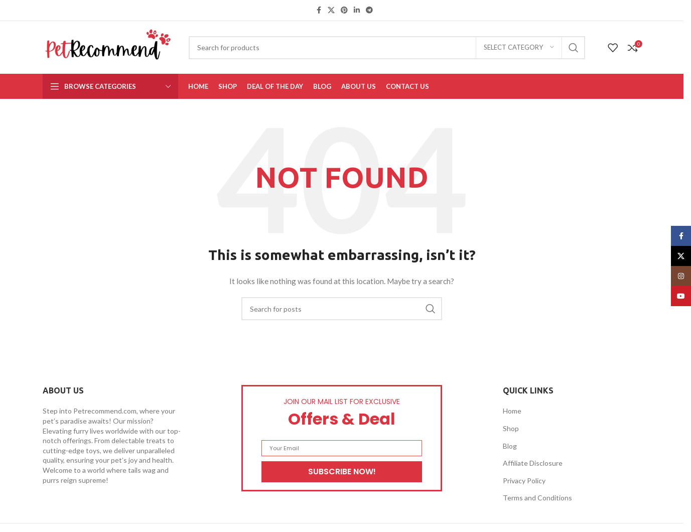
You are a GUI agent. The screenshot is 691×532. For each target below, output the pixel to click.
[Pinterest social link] (344, 10)
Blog (510, 446)
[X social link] (331, 10)
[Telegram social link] (369, 10)
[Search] (387, 47)
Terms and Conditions (537, 497)
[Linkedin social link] (357, 10)
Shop (511, 428)
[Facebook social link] (319, 10)
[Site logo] (108, 46)
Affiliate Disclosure (533, 463)
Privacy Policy (524, 480)
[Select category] (519, 47)
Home (512, 411)
